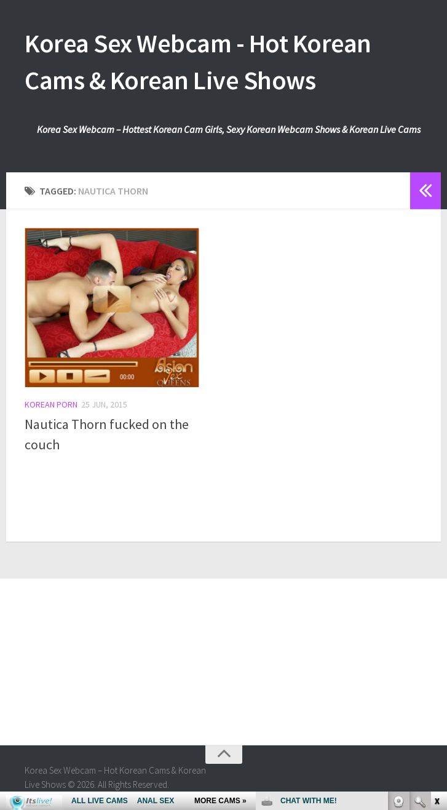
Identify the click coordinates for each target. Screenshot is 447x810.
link (436, 617)
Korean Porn (51, 404)
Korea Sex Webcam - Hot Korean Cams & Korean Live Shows (198, 61)
